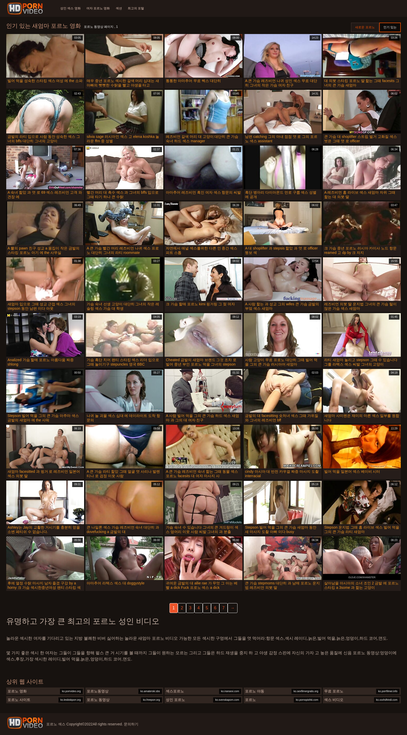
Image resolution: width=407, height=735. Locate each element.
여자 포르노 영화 (99, 8)
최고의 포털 (137, 8)
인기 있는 (390, 27)
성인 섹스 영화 (70, 8)
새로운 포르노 (365, 27)
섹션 (120, 8)
